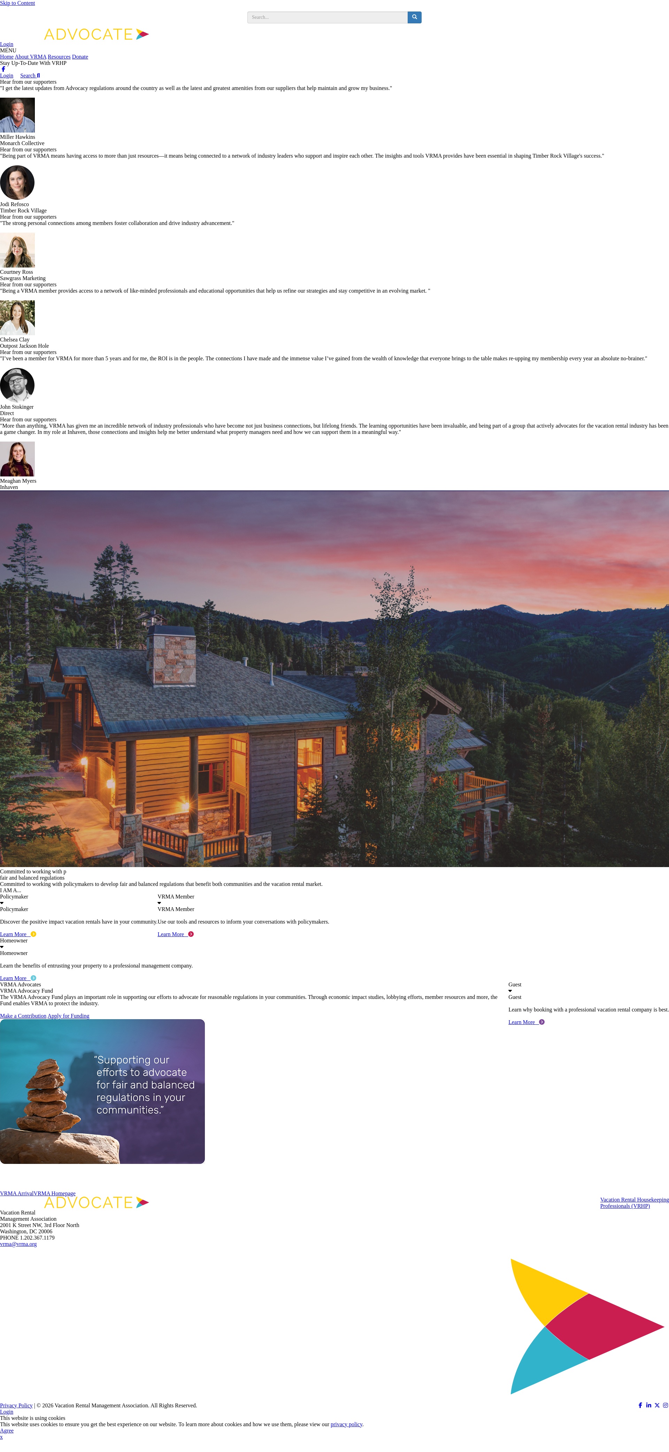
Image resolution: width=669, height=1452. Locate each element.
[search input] (327, 17)
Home (7, 57)
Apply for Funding (68, 1016)
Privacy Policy (16, 1405)
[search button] (415, 17)
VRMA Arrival (16, 1193)
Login (6, 44)
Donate (80, 57)
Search (30, 75)
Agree (7, 1431)
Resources (59, 57)
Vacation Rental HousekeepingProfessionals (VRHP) (634, 1203)
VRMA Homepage (54, 1193)
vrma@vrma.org (18, 1244)
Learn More (18, 934)
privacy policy (346, 1424)
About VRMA (30, 57)
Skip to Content (17, 3)
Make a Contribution (23, 1016)
